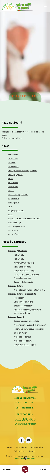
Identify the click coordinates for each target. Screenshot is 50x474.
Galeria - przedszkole (26, 294)
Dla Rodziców (13, 166)
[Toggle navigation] (45, 7)
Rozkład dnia (13, 230)
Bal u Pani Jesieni (20, 333)
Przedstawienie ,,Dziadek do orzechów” (30, 325)
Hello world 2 (19, 259)
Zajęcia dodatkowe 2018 (23, 282)
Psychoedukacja (14, 222)
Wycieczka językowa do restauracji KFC (29, 290)
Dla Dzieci (11, 162)
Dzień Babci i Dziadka (22, 267)
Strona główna (13, 234)
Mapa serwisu (13, 198)
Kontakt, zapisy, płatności (18, 194)
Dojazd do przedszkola (25, 407)
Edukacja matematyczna (23, 302)
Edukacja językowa (15, 174)
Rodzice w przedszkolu (17, 226)
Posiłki (10, 214)
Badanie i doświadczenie (23, 306)
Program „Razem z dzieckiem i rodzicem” (24, 218)
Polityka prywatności (16, 210)
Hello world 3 (19, 255)
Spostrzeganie (19, 298)
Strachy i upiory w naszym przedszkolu (29, 329)
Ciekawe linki (13, 158)
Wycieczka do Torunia (22, 337)
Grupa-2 (20, 317)
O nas (10, 206)
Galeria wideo (13, 182)
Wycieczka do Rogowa (22, 341)
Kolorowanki (13, 186)
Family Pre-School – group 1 (25, 270)
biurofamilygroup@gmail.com (25, 424)
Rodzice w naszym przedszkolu (26, 321)
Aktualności (22, 251)
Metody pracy (13, 202)
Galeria (10, 178)
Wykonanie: (25, 458)
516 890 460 (25, 419)
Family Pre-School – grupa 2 (24, 344)
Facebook (21, 440)
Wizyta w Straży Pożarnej (24, 263)
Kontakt (11, 190)
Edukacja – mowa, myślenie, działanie (22, 170)
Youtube (28, 440)
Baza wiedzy (13, 154)
